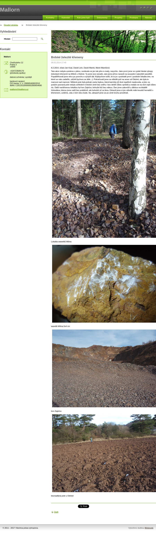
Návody (148, 18)
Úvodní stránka (11, 25)
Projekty (118, 18)
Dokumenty (102, 18)
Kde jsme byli (83, 18)
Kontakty (50, 18)
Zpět (56, 512)
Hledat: (7, 39)
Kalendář (66, 18)
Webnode (149, 528)
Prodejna (134, 18)
